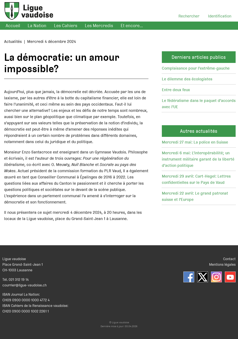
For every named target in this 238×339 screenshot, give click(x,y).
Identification (219, 16)
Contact (229, 259)
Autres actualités (198, 131)
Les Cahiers (65, 25)
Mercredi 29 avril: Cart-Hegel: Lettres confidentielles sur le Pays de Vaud (196, 179)
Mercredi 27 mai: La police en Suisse (195, 142)
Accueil (13, 25)
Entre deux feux (176, 90)
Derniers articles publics (199, 57)
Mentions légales (222, 264)
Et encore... (132, 25)
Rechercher (188, 16)
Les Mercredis (99, 25)
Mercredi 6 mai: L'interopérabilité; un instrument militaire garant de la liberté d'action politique (198, 159)
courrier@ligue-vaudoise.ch (24, 285)
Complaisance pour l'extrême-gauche (196, 68)
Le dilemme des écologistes (187, 79)
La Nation (37, 25)
